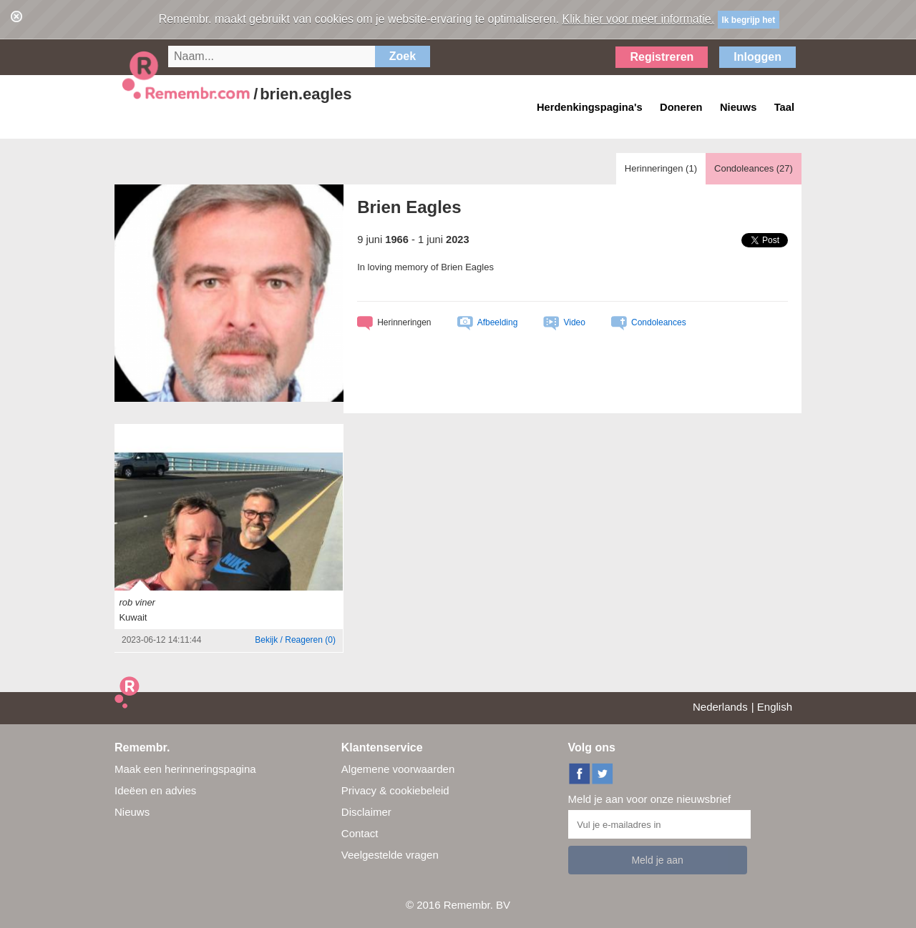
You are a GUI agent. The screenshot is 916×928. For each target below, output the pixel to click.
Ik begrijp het (749, 20)
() (295, 640)
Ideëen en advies (155, 790)
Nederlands (720, 707)
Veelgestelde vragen (390, 855)
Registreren (661, 57)
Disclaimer (366, 812)
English (774, 707)
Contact (360, 833)
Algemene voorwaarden (397, 769)
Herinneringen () (661, 168)
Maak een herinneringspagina (185, 769)
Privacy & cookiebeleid (395, 790)
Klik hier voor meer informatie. (638, 19)
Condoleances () (753, 168)
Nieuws (132, 812)
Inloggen (757, 57)
